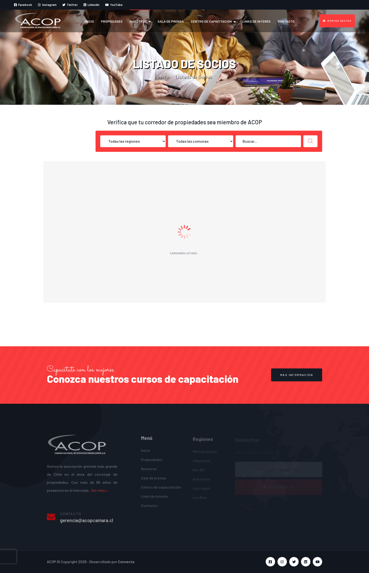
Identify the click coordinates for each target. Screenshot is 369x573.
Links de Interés (256, 21)
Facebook (23, 5)
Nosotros (138, 21)
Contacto (286, 21)
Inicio (89, 21)
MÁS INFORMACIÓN (296, 374)
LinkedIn (91, 5)
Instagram (47, 5)
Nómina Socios (337, 20)
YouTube (114, 5)
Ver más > (99, 493)
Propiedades (112, 21)
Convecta (126, 561)
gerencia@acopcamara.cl (86, 523)
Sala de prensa (170, 21)
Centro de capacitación (211, 21)
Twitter (70, 5)
